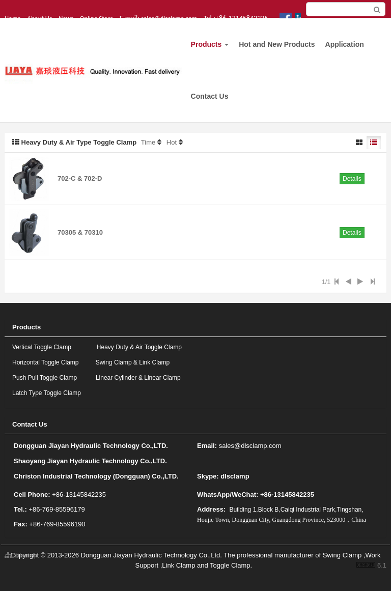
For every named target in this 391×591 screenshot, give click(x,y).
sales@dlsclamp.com (169, 18)
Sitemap (21, 555)
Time (148, 142)
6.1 (371, 566)
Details (352, 178)
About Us (39, 18)
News (66, 18)
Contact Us (210, 96)
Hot (171, 142)
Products (210, 44)
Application (344, 44)
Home (13, 18)
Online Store (97, 18)
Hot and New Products (277, 44)
